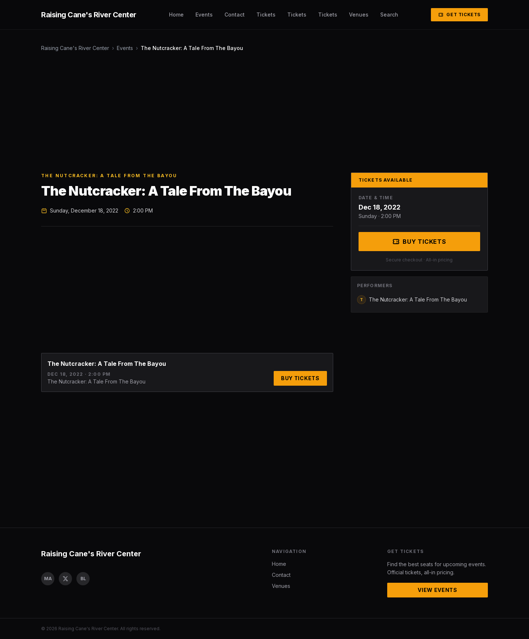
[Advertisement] (261, 112)
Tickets (266, 14)
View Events (437, 590)
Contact (234, 14)
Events (204, 14)
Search (389, 14)
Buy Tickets (300, 378)
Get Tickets (459, 14)
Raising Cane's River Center (75, 48)
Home (176, 14)
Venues (358, 14)
